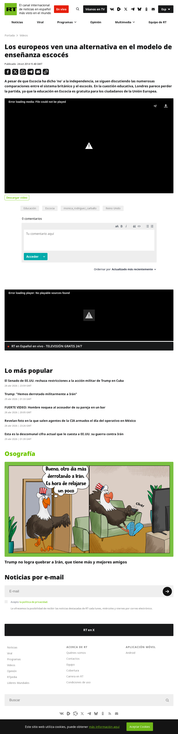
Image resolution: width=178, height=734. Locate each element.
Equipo (70, 661)
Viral (40, 22)
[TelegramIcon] (133, 9)
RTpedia (12, 673)
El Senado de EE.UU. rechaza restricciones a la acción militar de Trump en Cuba (64, 377)
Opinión (95, 22)
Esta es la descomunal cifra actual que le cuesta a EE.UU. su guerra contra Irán (64, 430)
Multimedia (125, 22)
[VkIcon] (112, 9)
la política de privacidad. (33, 598)
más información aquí (104, 726)
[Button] (77, 9)
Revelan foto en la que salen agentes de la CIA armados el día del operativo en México (70, 417)
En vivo (61, 9)
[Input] (89, 588)
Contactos (73, 655)
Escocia (50, 208)
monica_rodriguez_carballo (80, 208)
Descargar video (16, 197)
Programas (66, 22)
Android (130, 649)
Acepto (29, 598)
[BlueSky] (139, 9)
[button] (89, 146)
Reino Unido (113, 208)
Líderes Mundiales (18, 679)
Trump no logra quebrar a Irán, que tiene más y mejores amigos (66, 558)
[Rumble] (119, 9)
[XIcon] (126, 9)
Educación (29, 208)
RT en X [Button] (89, 626)
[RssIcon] (110, 710)
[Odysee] (75, 710)
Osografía (20, 450)
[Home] (11, 9)
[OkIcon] (146, 9)
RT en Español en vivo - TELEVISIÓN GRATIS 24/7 (46, 342)
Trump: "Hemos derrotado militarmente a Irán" (41, 390)
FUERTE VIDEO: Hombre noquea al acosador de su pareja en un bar (55, 404)
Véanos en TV (95, 9)
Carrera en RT (75, 673)
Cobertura (72, 667)
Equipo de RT (158, 22)
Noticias (17, 22)
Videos (11, 661)
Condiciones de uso (78, 679)
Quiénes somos (76, 649)
